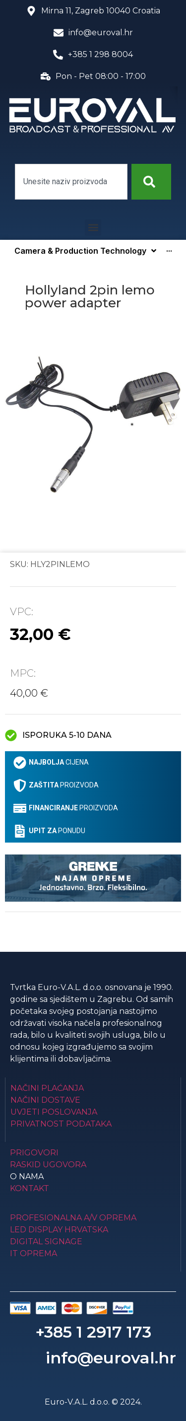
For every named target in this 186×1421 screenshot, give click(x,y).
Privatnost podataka (61, 1124)
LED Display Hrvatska (59, 1229)
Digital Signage (46, 1241)
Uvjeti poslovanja (53, 1112)
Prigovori (34, 1152)
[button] (93, 227)
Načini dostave (45, 1100)
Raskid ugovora (48, 1164)
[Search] (151, 182)
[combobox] (71, 182)
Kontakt (29, 1188)
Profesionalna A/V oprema (73, 1217)
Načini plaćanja (47, 1088)
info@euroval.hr (111, 1357)
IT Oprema (33, 1253)
